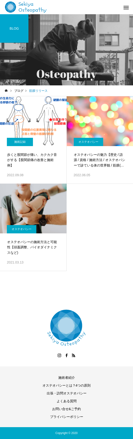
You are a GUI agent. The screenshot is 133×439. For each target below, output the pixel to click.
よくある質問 (67, 401)
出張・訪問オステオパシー (67, 393)
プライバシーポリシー (66, 417)
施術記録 (20, 141)
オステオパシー (88, 141)
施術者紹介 (66, 377)
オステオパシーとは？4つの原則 (66, 385)
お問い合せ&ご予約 (66, 409)
